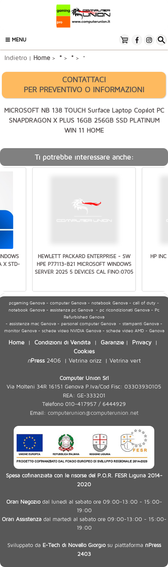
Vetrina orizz (85, 360)
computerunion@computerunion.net (93, 413)
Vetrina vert (125, 360)
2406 (44, 360)
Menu (16, 39)
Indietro (15, 57)
